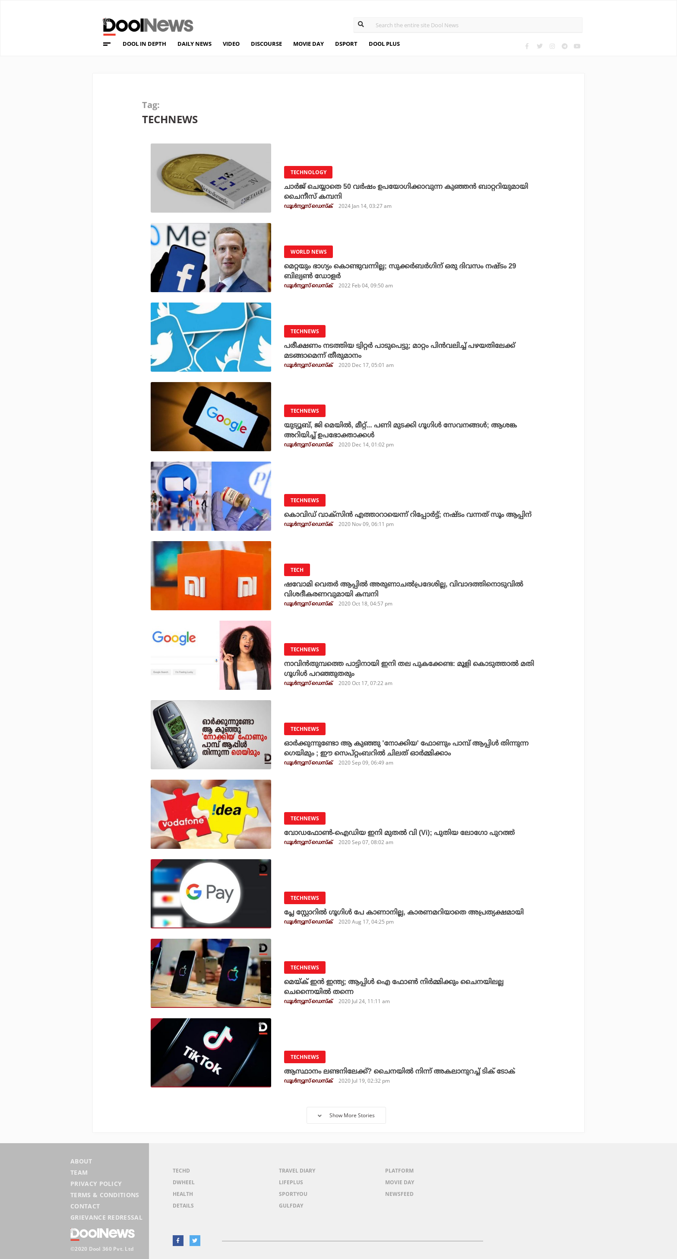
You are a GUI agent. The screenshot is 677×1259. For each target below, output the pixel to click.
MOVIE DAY (308, 44)
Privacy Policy (96, 1183)
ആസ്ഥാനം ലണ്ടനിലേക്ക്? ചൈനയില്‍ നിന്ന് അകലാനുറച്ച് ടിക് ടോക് (400, 1071)
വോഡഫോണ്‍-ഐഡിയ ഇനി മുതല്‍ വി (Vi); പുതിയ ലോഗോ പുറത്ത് (399, 832)
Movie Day (399, 1182)
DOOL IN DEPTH (144, 44)
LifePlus (291, 1182)
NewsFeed (399, 1194)
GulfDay (291, 1205)
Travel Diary (297, 1170)
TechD (181, 1170)
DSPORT (346, 44)
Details (183, 1205)
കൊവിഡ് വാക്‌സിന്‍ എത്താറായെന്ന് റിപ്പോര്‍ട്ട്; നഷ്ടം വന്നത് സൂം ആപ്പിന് (407, 514)
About (81, 1161)
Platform (399, 1170)
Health (183, 1194)
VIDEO (231, 44)
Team (79, 1172)
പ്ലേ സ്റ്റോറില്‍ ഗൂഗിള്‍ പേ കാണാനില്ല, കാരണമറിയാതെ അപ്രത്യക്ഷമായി (404, 912)
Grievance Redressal (106, 1217)
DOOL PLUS (384, 44)
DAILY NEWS (194, 44)
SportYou (293, 1194)
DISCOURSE (266, 44)
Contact (85, 1206)
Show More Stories (346, 1115)
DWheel (184, 1182)
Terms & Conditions (104, 1195)
